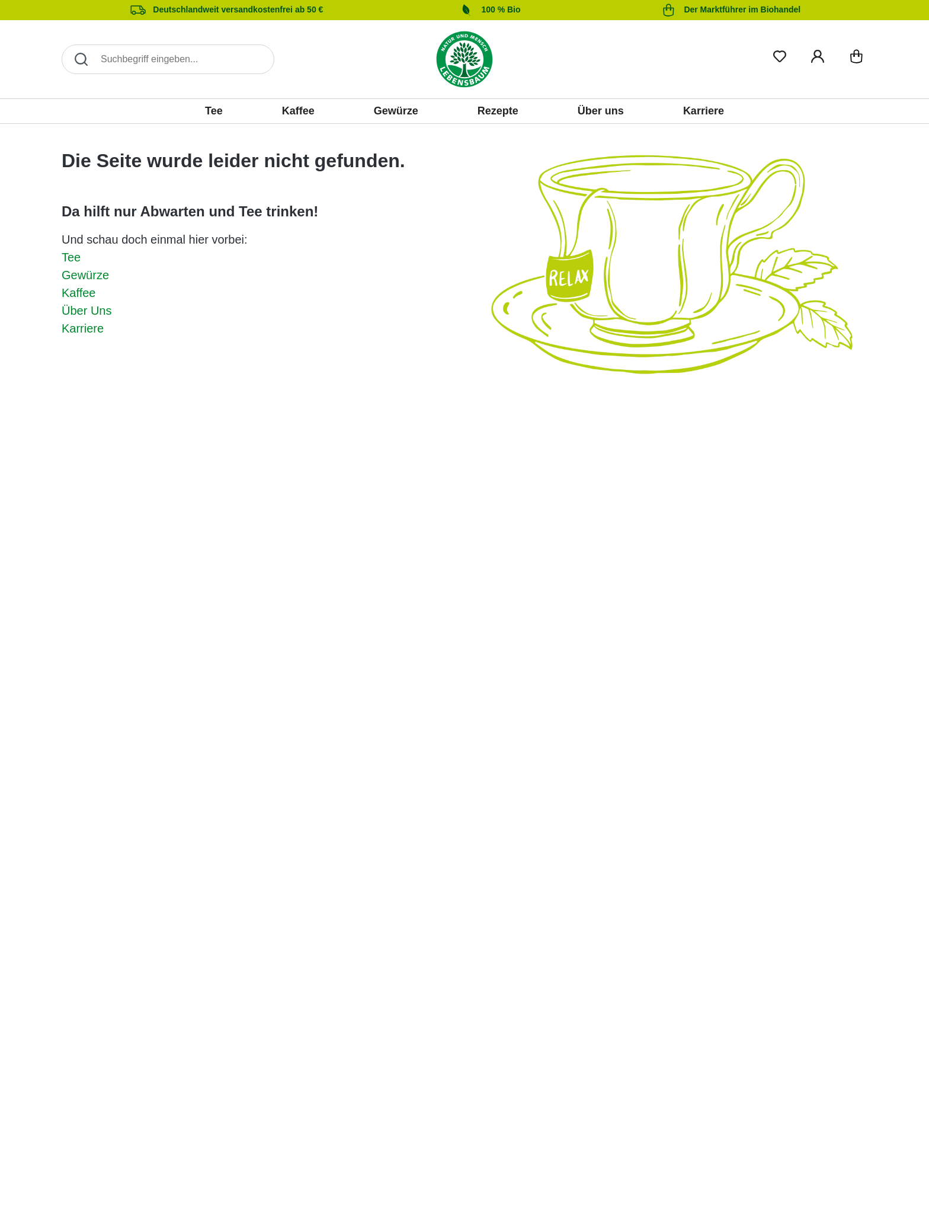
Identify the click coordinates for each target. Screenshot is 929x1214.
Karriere (83, 328)
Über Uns (86, 310)
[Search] (168, 59)
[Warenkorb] (856, 59)
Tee (71, 257)
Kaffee (78, 292)
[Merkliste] (780, 54)
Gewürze (85, 275)
